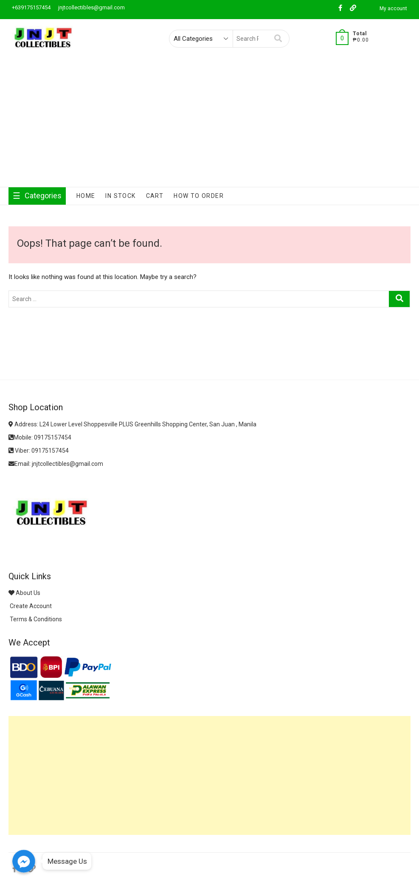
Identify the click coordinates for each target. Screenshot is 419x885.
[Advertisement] (209, 123)
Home (86, 195)
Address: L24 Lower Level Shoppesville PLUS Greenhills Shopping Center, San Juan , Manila (132, 424)
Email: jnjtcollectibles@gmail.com (55, 463)
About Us (24, 592)
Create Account (30, 606)
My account (393, 8)
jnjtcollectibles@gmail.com (91, 7)
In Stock (120, 195)
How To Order (199, 195)
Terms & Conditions (35, 619)
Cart (155, 195)
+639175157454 (31, 7)
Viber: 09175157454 (38, 450)
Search (278, 38)
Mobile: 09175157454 (39, 437)
